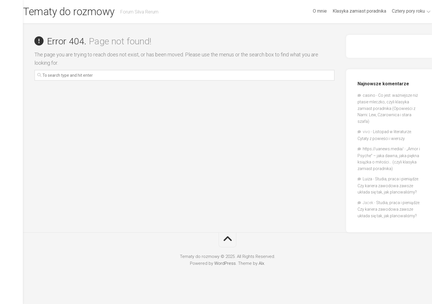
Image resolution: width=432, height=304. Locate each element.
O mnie (309, 11)
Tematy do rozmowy (80, 12)
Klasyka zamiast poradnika (348, 11)
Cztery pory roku (397, 11)
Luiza (367, 179)
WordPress (225, 263)
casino (369, 95)
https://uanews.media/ (383, 149)
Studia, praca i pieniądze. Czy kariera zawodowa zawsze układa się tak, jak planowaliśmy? (388, 185)
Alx (261, 263)
